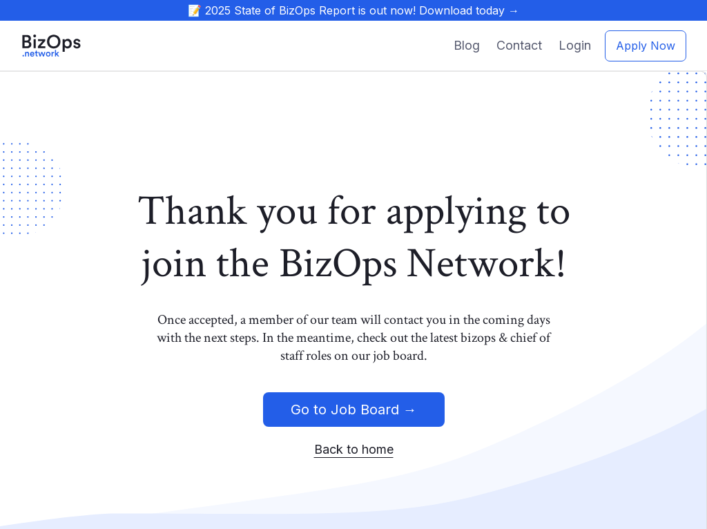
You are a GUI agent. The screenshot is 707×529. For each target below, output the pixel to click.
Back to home (354, 449)
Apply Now (645, 45)
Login (575, 45)
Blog (467, 45)
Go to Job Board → (354, 409)
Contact (519, 45)
